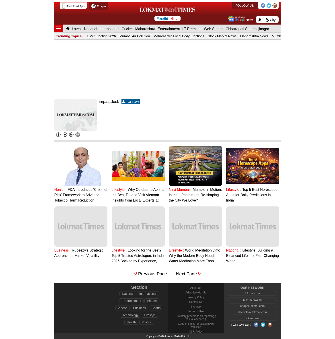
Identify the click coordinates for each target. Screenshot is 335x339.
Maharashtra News (254, 36)
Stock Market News (222, 36)
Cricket (127, 29)
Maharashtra (145, 29)
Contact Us (195, 302)
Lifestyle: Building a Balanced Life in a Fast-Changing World (252, 255)
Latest (77, 29)
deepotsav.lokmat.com (252, 312)
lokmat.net (252, 318)
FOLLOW (130, 102)
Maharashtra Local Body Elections (179, 36)
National (90, 29)
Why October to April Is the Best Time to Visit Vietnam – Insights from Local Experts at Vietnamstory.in (138, 195)
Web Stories (213, 29)
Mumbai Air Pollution (134, 36)
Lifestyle (150, 315)
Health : (60, 189)
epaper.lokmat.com (252, 306)
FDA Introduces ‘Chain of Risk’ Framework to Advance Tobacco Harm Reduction (80, 195)
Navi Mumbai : (180, 189)
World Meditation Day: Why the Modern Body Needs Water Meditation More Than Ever (194, 256)
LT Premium (191, 29)
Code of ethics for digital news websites (196, 325)
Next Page (186, 274)
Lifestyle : (119, 189)
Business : (62, 250)
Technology (130, 315)
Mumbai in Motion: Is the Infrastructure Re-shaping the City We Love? (195, 195)
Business (139, 308)
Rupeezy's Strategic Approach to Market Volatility (79, 253)
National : (233, 250)
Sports (156, 308)
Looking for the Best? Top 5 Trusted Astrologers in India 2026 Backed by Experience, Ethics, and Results (138, 256)
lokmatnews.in (252, 299)
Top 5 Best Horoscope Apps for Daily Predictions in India (251, 195)
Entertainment (169, 29)
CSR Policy (196, 331)
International (109, 29)
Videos (122, 308)
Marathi (162, 18)
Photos (152, 301)
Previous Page (152, 274)
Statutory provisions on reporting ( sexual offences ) (196, 317)
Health (131, 322)
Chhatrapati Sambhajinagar (247, 29)
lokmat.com (252, 293)
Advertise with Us (195, 292)
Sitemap (196, 306)
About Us (195, 287)
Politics (147, 322)
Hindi (174, 18)
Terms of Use (196, 311)
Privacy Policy (195, 297)
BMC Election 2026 (101, 36)
